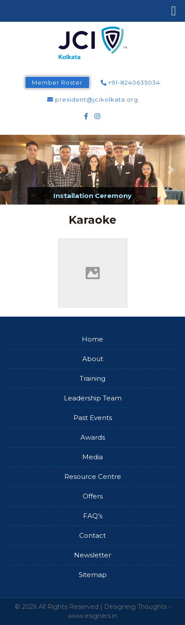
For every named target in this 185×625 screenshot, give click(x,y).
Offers (93, 496)
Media (92, 457)
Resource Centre (92, 476)
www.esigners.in (92, 616)
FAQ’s (92, 516)
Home (92, 339)
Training (92, 378)
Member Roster (57, 82)
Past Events (92, 417)
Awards (92, 437)
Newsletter (92, 555)
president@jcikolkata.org (92, 99)
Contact (92, 535)
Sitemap (93, 574)
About (92, 359)
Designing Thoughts (135, 607)
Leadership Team (93, 398)
